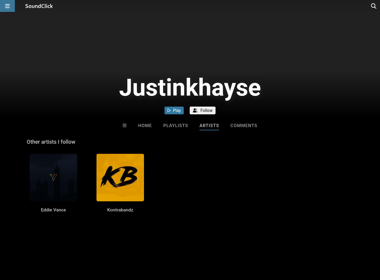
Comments (243, 125)
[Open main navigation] (7, 6)
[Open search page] (374, 6)
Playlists (175, 125)
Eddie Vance (53, 210)
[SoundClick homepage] (39, 6)
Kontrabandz (120, 210)
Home (145, 125)
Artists (209, 125)
